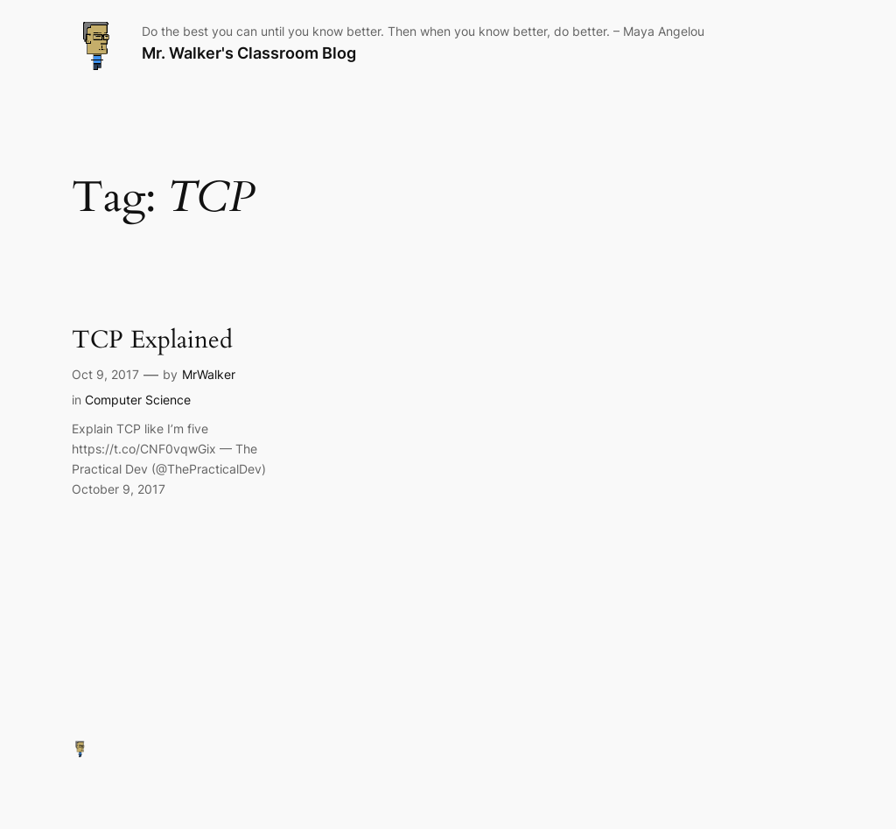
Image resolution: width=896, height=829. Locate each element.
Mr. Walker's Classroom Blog (249, 53)
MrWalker (208, 374)
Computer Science (138, 399)
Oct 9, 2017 (105, 374)
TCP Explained (152, 340)
